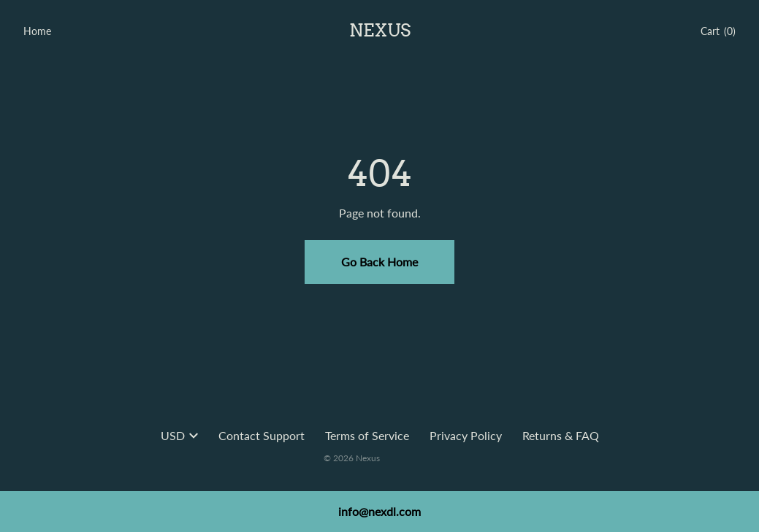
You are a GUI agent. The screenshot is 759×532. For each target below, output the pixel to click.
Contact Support (261, 435)
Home (37, 31)
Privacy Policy (466, 435)
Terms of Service (367, 435)
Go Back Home (379, 262)
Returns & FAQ (560, 435)
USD (179, 435)
